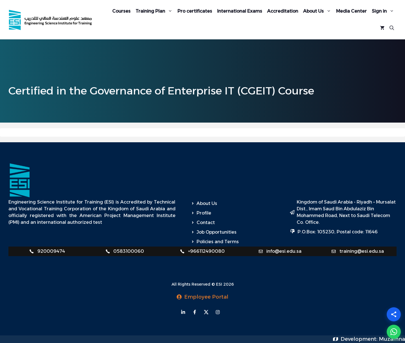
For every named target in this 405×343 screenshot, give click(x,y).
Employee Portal (206, 297)
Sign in (384, 11)
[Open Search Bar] (392, 28)
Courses (121, 11)
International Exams (239, 11)
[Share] (394, 314)
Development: (360, 339)
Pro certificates (194, 11)
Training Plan (155, 11)
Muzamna (392, 339)
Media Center (351, 11)
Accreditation (282, 11)
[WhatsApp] (394, 332)
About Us (318, 11)
